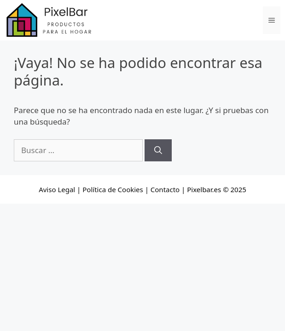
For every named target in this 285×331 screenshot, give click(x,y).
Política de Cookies (112, 189)
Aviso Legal (57, 189)
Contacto (165, 189)
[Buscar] (158, 150)
